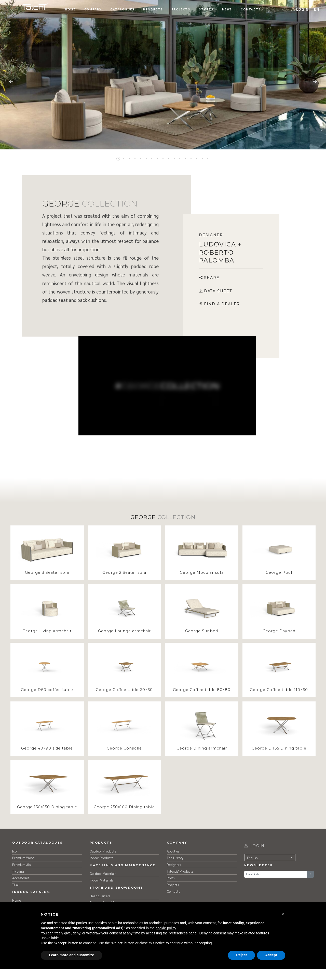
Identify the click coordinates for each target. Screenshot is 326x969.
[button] (283, 914)
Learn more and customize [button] (71, 955)
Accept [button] (271, 955)
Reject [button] (241, 955)
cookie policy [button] (166, 928)
